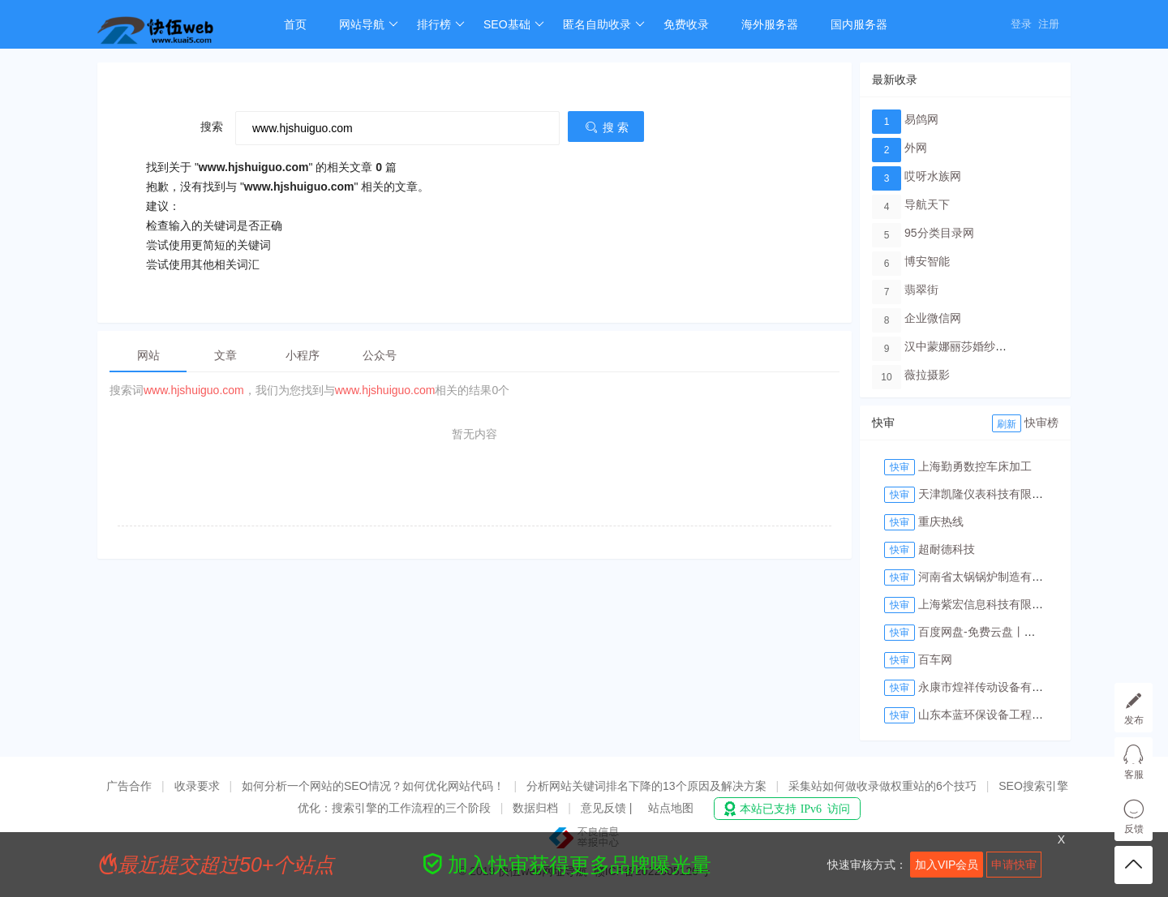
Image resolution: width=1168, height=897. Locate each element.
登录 (1021, 24)
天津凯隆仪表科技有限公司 (986, 493)
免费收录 (686, 24)
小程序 (303, 355)
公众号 (380, 355)
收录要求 (197, 785)
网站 (148, 355)
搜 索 (606, 127)
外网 (915, 147)
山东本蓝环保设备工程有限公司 (997, 714)
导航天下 (927, 204)
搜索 (211, 126)
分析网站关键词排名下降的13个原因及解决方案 (646, 785)
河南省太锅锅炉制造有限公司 (992, 576)
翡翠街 (921, 289)
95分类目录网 (939, 232)
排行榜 (441, 24)
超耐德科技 (946, 549)
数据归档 (535, 807)
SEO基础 (513, 24)
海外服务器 (769, 24)
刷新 (1006, 424)
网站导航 (368, 24)
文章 (225, 355)
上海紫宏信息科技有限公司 (986, 604)
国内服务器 (859, 24)
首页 (295, 24)
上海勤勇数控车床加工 (975, 466)
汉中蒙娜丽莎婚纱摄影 (961, 346)
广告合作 (129, 785)
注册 (1048, 24)
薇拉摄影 (927, 374)
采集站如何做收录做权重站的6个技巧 (882, 785)
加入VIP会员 (947, 864)
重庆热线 (941, 521)
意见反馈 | (608, 807)
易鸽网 (921, 119)
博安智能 (927, 261)
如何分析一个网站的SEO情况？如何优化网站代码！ (373, 785)
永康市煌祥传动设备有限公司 (992, 686)
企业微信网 (932, 317)
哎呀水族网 (932, 176)
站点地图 (671, 807)
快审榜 (1041, 422)
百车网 (935, 659)
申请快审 (1014, 864)
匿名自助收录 (604, 24)
